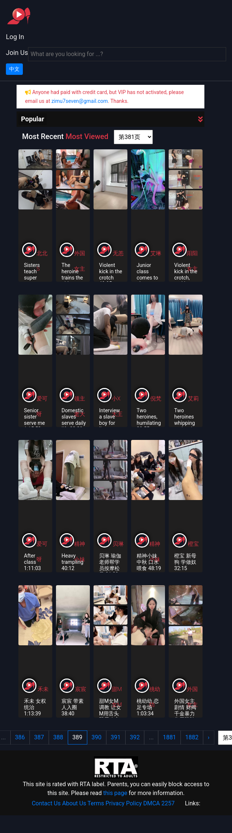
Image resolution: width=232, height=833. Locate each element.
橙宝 (193, 544)
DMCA (151, 803)
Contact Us (46, 803)
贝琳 (118, 544)
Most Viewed (87, 136)
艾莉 (193, 398)
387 (39, 737)
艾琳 (155, 253)
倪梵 (155, 398)
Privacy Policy (124, 803)
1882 (191, 737)
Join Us (17, 52)
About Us (74, 803)
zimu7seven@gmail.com (80, 101)
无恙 (118, 253)
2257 (168, 803)
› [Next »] (209, 737)
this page (115, 792)
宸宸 (80, 689)
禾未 (43, 689)
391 (116, 737)
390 (97, 737)
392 (135, 737)
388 (58, 737)
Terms (96, 803)
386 (20, 737)
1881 (169, 737)
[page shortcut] (133, 137)
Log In (15, 37)
